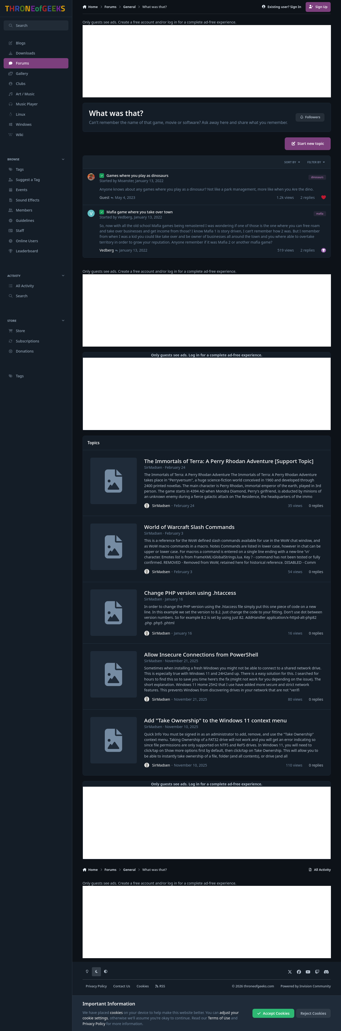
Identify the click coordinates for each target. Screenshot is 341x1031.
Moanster (125, 180)
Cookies (143, 986)
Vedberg (125, 217)
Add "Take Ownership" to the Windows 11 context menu (215, 720)
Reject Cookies (313, 1013)
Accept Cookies (273, 1013)
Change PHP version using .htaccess (190, 593)
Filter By (316, 162)
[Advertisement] (207, 61)
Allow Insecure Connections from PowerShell (201, 654)
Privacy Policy (96, 986)
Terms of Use (219, 1018)
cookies (116, 1012)
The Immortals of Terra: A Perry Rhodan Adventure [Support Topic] (228, 461)
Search (17, 25)
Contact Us (121, 986)
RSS (160, 986)
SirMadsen (153, 467)
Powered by (306, 986)
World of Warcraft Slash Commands (189, 526)
